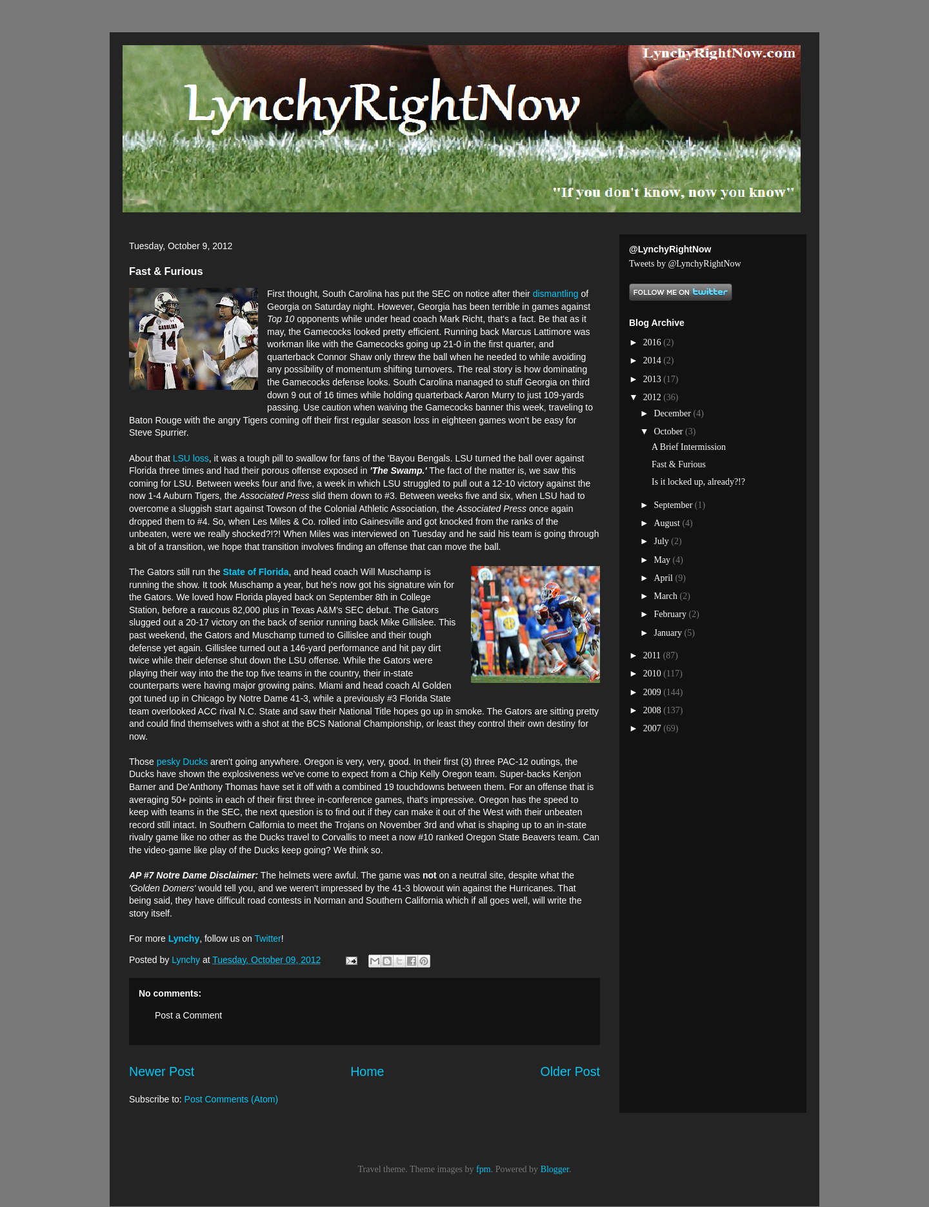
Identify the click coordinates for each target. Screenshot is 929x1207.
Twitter (268, 938)
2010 (653, 673)
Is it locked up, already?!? (698, 482)
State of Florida (256, 572)
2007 (653, 728)
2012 (653, 397)
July (662, 541)
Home (367, 1071)
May (663, 560)
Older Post (570, 1071)
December (673, 413)
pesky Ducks (183, 761)
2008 (653, 710)
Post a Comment (188, 1015)
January (669, 633)
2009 (653, 692)
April (664, 578)
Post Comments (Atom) (231, 1099)
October (669, 431)
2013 (653, 379)
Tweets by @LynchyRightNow (685, 264)
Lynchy (184, 938)
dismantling (556, 294)
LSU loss (191, 458)
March (666, 596)
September (674, 505)
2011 (653, 655)
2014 (653, 360)
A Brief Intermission (689, 447)
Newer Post (161, 1071)
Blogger (555, 1169)
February (671, 614)
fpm (483, 1169)
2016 (653, 342)
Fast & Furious (679, 464)
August (668, 523)
